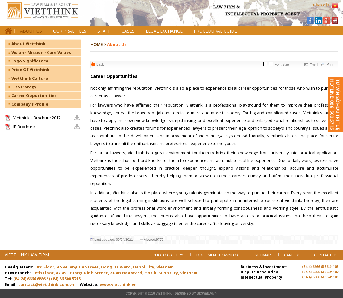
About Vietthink (28, 43)
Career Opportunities (33, 95)
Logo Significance (29, 61)
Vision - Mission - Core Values (41, 52)
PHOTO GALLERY (168, 255)
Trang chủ (47, 15)
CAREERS (293, 255)
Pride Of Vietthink (30, 69)
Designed (183, 293)
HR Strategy (23, 87)
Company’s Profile (29, 104)
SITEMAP (263, 255)
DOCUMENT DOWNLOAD (219, 255)
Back (100, 64)
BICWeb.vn (205, 293)
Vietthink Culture (29, 78)
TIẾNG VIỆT (321, 5)
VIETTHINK (163, 293)
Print (329, 64)
